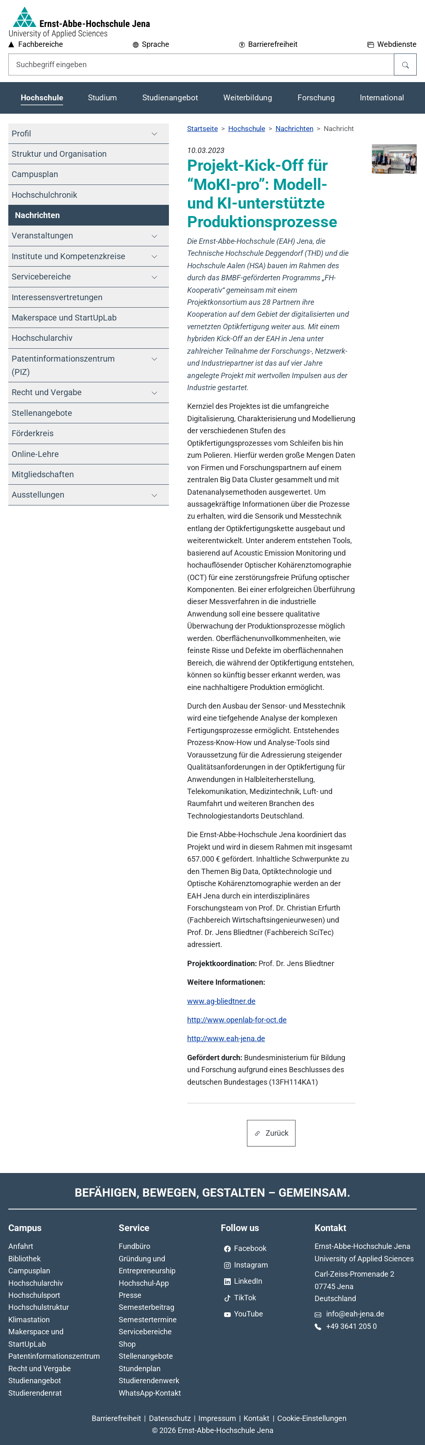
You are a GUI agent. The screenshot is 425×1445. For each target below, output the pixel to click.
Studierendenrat (35, 1393)
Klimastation (29, 1319)
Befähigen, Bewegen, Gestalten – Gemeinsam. (212, 1193)
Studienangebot (34, 1380)
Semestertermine (148, 1319)
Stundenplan (140, 1368)
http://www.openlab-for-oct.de (237, 1019)
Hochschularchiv (35, 1283)
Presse (130, 1295)
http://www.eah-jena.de (226, 1038)
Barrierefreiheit (116, 1418)
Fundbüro (134, 1246)
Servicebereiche (145, 1331)
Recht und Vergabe (39, 1368)
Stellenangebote (146, 1356)
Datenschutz (170, 1418)
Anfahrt (20, 1246)
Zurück (271, 1133)
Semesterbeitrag (146, 1307)
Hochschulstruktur (38, 1307)
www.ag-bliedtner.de (221, 1001)
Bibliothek (24, 1258)
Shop (127, 1344)
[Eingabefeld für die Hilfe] (201, 64)
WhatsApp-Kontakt (150, 1393)
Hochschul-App (144, 1283)
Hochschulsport (34, 1295)
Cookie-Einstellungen (312, 1418)
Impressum (217, 1418)
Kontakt (256, 1418)
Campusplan (29, 1270)
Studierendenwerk (149, 1380)
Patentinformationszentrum (54, 1356)
